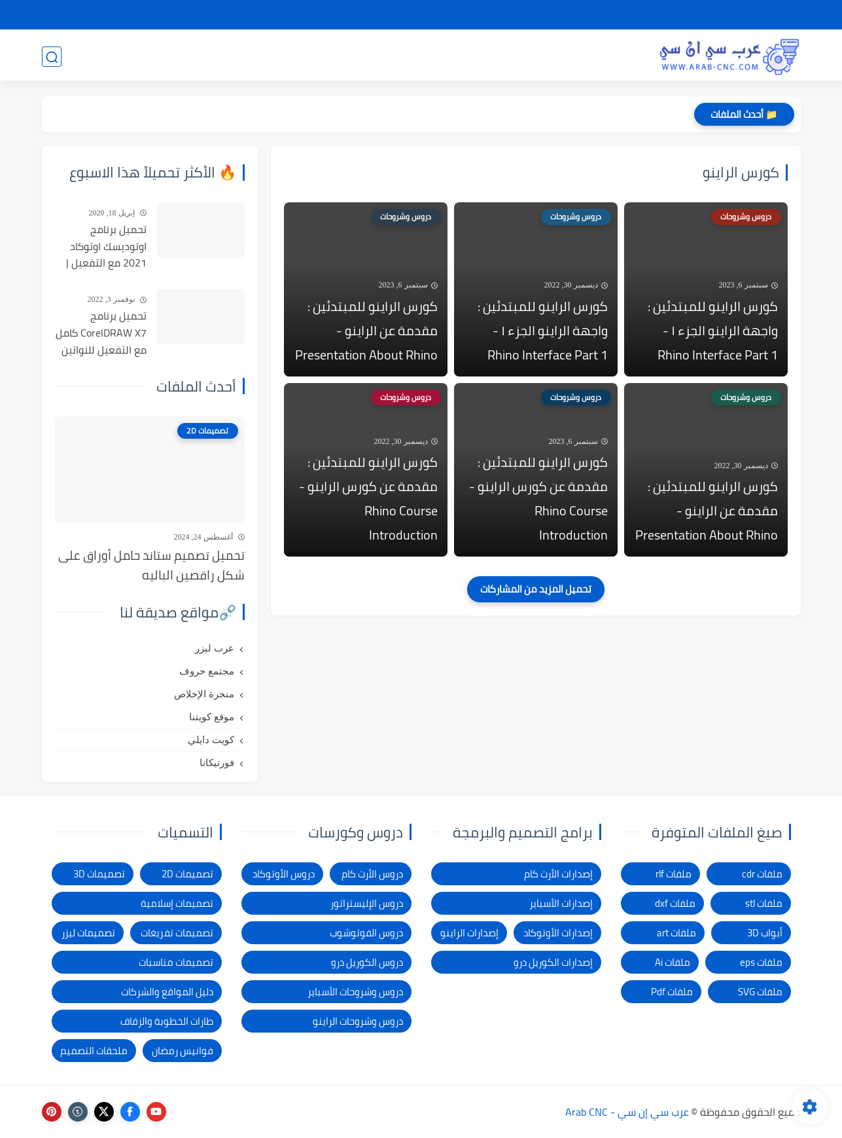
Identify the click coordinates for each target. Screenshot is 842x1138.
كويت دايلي (211, 740)
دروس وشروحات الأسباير (355, 991)
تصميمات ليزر (429, 56)
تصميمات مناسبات (176, 962)
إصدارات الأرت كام (558, 873)
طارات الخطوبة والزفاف (166, 1021)
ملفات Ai (672, 962)
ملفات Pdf (672, 991)
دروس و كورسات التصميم (227, 56)
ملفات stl (763, 903)
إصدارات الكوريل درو (553, 962)
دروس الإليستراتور (366, 903)
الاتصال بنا (391, 15)
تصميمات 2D (517, 56)
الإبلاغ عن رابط (452, 15)
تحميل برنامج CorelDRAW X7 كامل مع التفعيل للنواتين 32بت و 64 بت (101, 333)
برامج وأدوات (342, 56)
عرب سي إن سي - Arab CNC (627, 1112)
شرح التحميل (691, 15)
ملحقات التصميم (94, 1050)
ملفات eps (761, 962)
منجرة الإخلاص (204, 694)
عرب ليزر (214, 648)
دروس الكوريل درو (367, 962)
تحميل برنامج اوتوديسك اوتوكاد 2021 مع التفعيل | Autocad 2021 (106, 246)
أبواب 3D (764, 932)
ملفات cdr (762, 873)
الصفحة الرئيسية (764, 15)
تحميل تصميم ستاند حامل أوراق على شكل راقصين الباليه (151, 565)
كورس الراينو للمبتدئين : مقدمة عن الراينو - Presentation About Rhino (366, 333)
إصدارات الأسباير (561, 903)
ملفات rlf (674, 873)
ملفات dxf (675, 903)
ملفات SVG (760, 991)
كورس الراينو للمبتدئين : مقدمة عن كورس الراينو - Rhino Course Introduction (538, 504)
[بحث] (51, 56)
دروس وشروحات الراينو (358, 1021)
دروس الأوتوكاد (284, 873)
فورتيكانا (217, 763)
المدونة (124, 56)
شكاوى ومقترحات (529, 15)
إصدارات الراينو (469, 932)
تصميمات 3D (604, 56)
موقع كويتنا (211, 717)
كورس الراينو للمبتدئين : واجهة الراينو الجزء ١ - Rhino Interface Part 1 (713, 333)
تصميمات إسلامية (177, 903)
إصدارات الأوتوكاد (558, 932)
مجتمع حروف (206, 671)
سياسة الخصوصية (615, 15)
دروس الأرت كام (372, 873)
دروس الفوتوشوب (366, 932)
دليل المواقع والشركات (167, 991)
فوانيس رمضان (182, 1050)
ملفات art (676, 932)
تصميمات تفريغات (177, 932)
